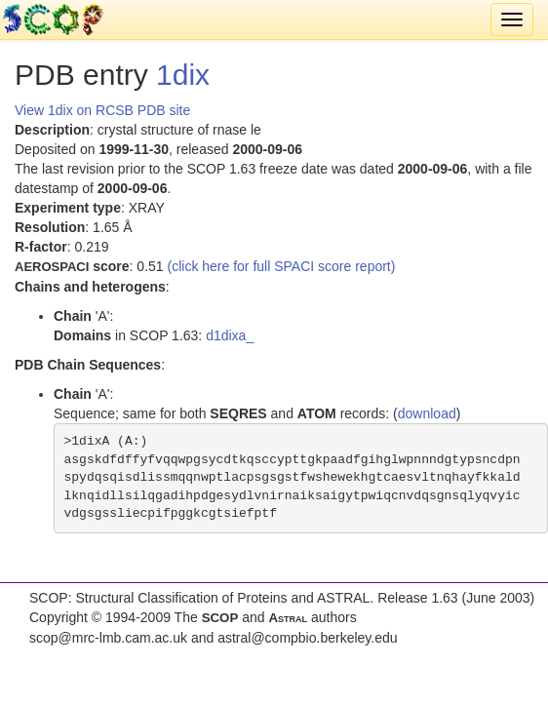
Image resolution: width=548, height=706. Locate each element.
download (427, 413)
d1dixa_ (230, 335)
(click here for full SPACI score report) (282, 266)
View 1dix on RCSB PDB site (102, 110)
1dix (183, 75)
